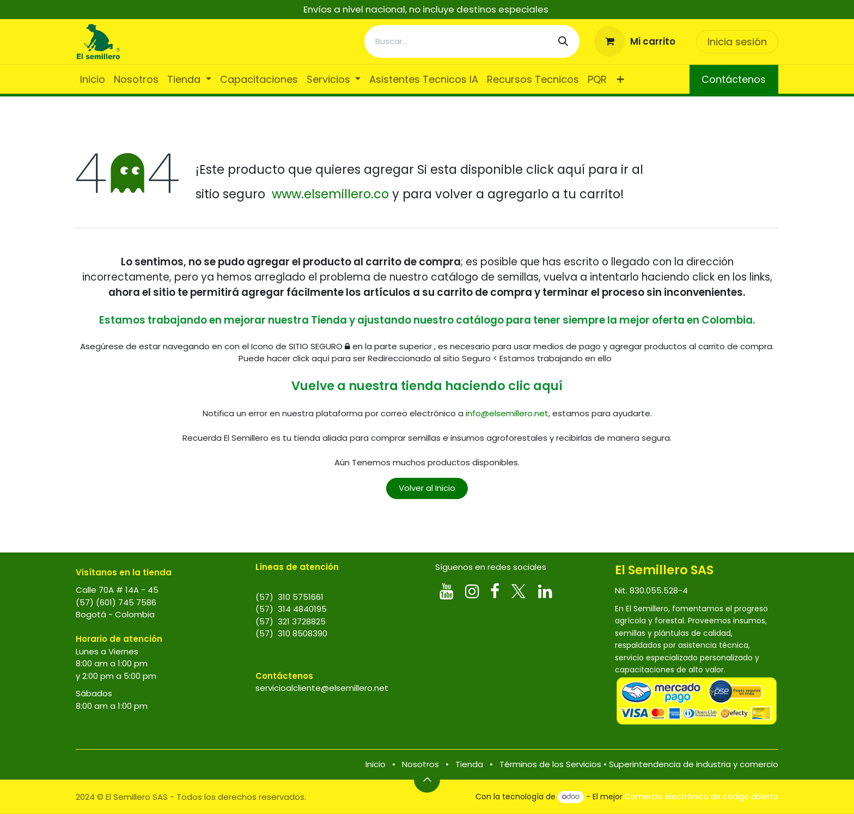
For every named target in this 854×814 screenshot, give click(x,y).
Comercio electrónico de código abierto (701, 796)
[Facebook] (494, 591)
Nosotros (420, 764)
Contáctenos (733, 79)
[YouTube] (446, 591)
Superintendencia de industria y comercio (693, 764)
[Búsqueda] (563, 41)
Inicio (375, 764)
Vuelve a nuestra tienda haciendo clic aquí (427, 385)
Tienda (469, 764)
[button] (427, 780)
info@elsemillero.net (507, 413)
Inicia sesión (737, 41)
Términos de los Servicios (550, 764)
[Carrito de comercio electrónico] (635, 41)
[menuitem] (92, 79)
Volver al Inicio (427, 488)
